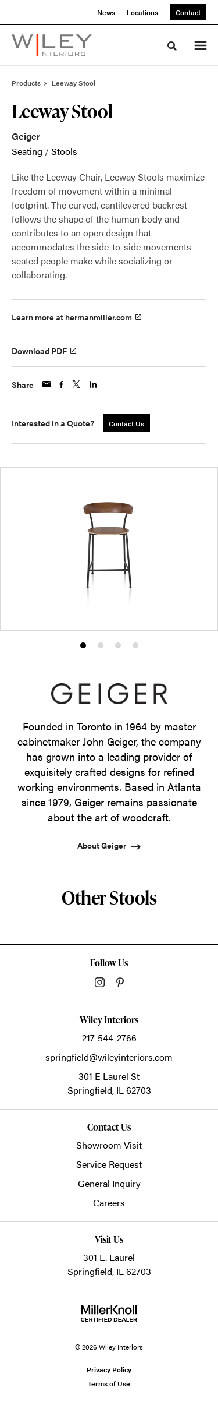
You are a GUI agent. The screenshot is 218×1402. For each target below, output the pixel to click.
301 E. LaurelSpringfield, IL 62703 (109, 1264)
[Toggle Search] (172, 46)
